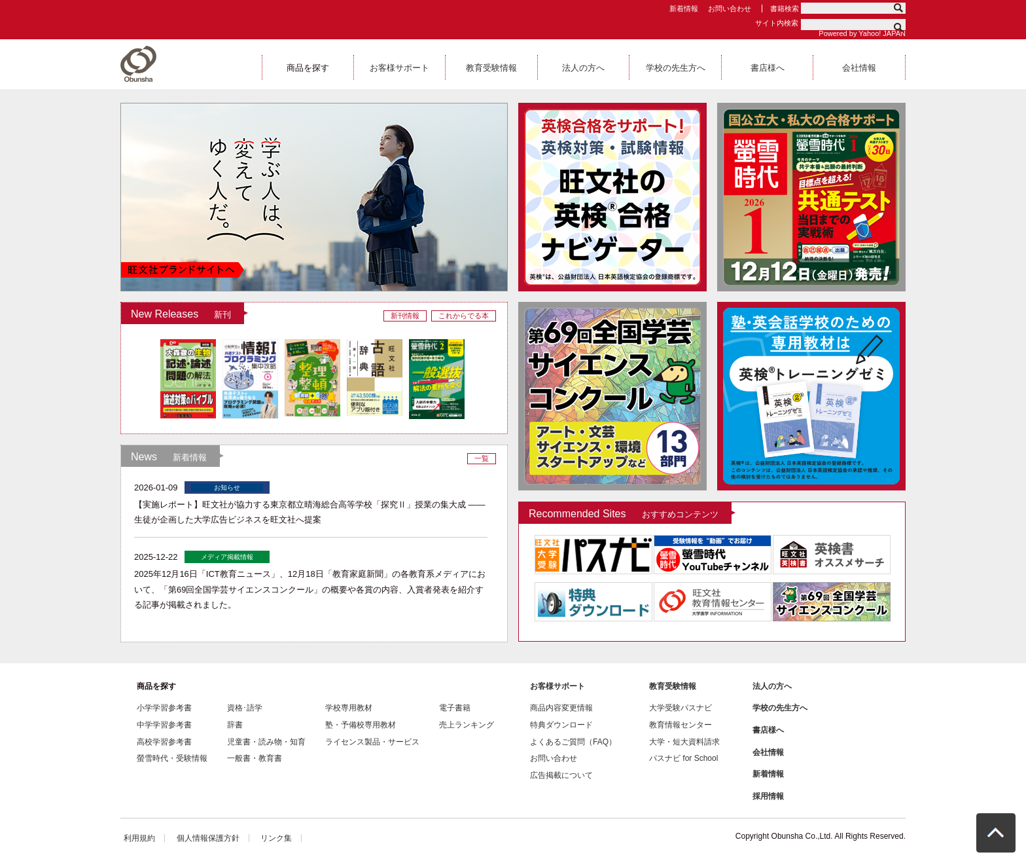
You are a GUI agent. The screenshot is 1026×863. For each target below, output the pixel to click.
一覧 (481, 458)
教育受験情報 (672, 686)
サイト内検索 (776, 23)
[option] (612, 197)
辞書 (235, 724)
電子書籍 (454, 707)
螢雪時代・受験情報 (172, 758)
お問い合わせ (729, 8)
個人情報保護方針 (208, 838)
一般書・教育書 (254, 758)
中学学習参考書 (164, 724)
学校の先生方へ (779, 707)
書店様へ (768, 730)
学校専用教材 (348, 707)
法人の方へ (772, 686)
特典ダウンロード (561, 724)
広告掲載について (561, 775)
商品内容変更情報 (561, 707)
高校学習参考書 (164, 741)
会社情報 (768, 752)
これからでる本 (463, 316)
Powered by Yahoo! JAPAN (862, 33)
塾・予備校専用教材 (360, 724)
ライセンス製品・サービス (372, 741)
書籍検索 (784, 8)
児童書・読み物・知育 (266, 741)
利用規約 (139, 838)
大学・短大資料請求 (684, 741)
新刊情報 (405, 316)
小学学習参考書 (164, 707)
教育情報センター (680, 724)
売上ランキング (466, 724)
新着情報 (683, 8)
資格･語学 (244, 707)
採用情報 (768, 796)
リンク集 (276, 838)
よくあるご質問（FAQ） (573, 741)
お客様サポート (557, 686)
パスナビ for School (683, 758)
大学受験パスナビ (680, 707)
